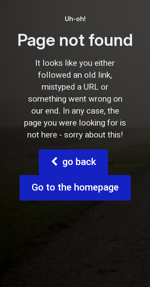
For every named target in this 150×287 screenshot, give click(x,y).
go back (73, 257)
